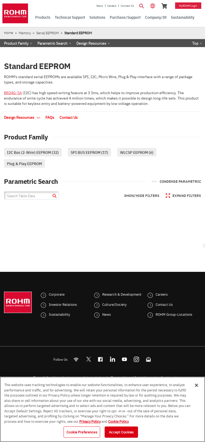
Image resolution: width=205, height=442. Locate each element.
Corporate (57, 294)
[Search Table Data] (31, 195)
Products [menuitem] (42, 17)
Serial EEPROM (47, 33)
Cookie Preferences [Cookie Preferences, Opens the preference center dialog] (81, 431)
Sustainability (59, 314)
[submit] (54, 196)
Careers (111, 5)
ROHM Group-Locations (174, 314)
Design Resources (91, 43)
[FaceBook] (100, 359)
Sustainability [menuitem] (182, 17)
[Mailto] (148, 359)
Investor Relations (63, 304)
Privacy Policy (90, 421)
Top (195, 43)
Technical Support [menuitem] (70, 17)
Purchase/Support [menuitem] (125, 17)
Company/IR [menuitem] (156, 17)
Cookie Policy (118, 421)
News (99, 5)
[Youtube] (124, 359)
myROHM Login (188, 5)
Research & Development (121, 294)
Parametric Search (52, 43)
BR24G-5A (13, 92)
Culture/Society (114, 304)
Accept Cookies (121, 431)
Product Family (16, 43)
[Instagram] (136, 359)
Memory (25, 33)
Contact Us (127, 5)
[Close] (196, 385)
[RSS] (76, 359)
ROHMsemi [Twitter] (88, 359)
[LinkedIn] (112, 359)
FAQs (49, 117)
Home (8, 32)
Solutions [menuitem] (97, 17)
